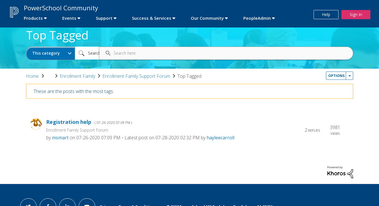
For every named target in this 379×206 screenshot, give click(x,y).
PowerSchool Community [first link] (61, 7)
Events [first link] (69, 18)
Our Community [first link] (207, 18)
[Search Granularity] (50, 53)
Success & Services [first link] (151, 18)
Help (326, 14)
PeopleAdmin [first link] (257, 18)
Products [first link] (33, 18)
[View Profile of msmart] (60, 137)
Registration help (89, 122)
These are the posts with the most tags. (74, 91)
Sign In (356, 14)
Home (32, 76)
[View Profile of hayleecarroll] (220, 137)
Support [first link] (104, 18)
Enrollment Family (77, 76)
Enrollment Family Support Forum (136, 76)
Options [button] (336, 75)
